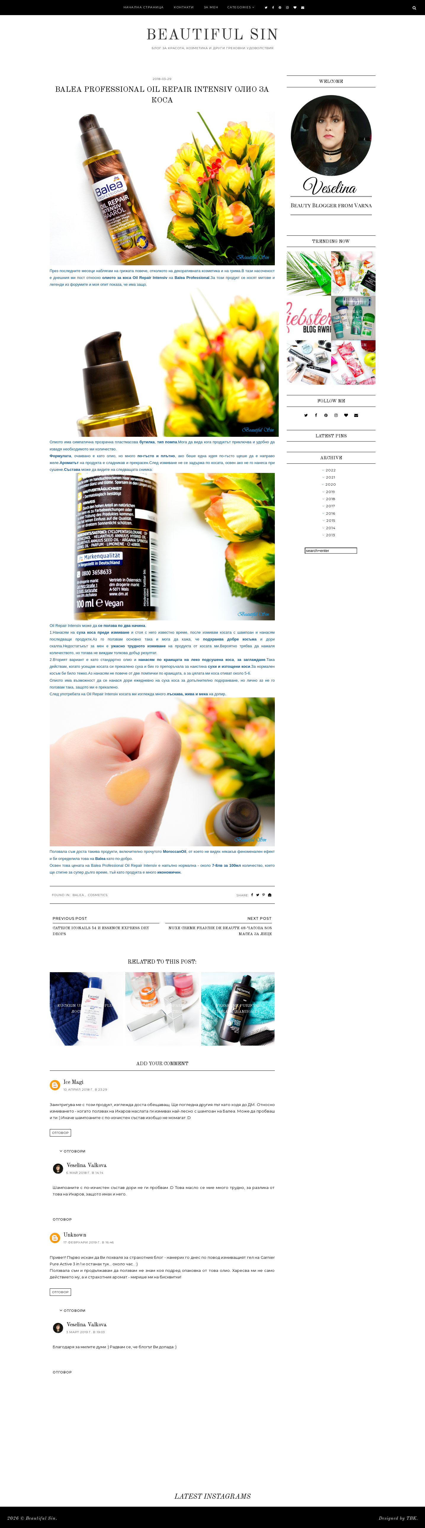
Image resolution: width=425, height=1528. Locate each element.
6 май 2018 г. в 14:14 (84, 1173)
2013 (330, 535)
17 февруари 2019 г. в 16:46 (88, 1242)
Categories (239, 7)
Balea (78, 895)
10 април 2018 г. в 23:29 (85, 1090)
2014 (331, 528)
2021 (330, 477)
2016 (330, 513)
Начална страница (144, 7)
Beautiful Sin (212, 35)
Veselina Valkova (86, 1165)
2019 (330, 491)
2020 (330, 484)
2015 (330, 520)
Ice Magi (73, 1082)
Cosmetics (98, 895)
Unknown (74, 1235)
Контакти (184, 7)
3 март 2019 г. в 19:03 (85, 1332)
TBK (411, 1518)
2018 (331, 499)
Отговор (60, 1133)
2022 (331, 470)
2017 (330, 506)
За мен (211, 7)
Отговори (75, 1151)
